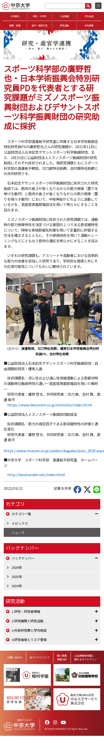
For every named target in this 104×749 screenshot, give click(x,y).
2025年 (17, 576)
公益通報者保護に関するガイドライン (85, 657)
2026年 (17, 567)
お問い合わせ (14, 657)
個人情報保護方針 (62, 657)
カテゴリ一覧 (21, 513)
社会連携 (89, 25)
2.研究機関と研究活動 (27, 621)
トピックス (20, 523)
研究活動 (64, 25)
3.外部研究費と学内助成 (29, 630)
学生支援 (89, 16)
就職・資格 (14, 25)
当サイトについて (40, 657)
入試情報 (64, 16)
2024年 (17, 585)
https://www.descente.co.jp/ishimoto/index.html (49, 404)
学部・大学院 (39, 16)
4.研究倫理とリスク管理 (29, 639)
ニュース (18, 532)
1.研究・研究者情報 (26, 611)
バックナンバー (23, 558)
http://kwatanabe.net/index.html (36, 474)
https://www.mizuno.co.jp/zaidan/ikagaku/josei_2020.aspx (54, 450)
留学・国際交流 (39, 25)
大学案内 (14, 16)
